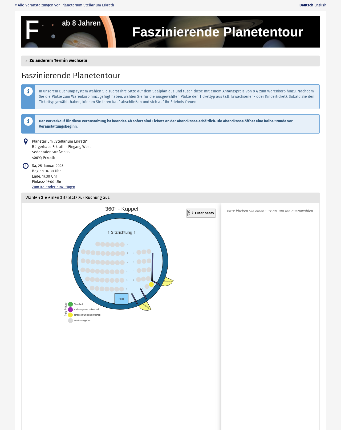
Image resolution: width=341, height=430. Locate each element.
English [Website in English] (320, 5)
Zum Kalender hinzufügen (53, 187)
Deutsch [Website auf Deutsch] (306, 5)
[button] (170, 61)
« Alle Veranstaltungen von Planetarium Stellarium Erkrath (64, 5)
